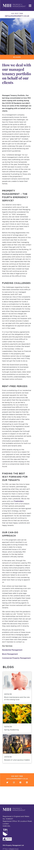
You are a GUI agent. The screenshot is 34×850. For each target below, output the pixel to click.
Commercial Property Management (16, 658)
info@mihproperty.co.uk (17, 16)
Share (17, 57)
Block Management (10, 654)
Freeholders (19, 501)
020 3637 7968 (17, 776)
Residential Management (12, 650)
